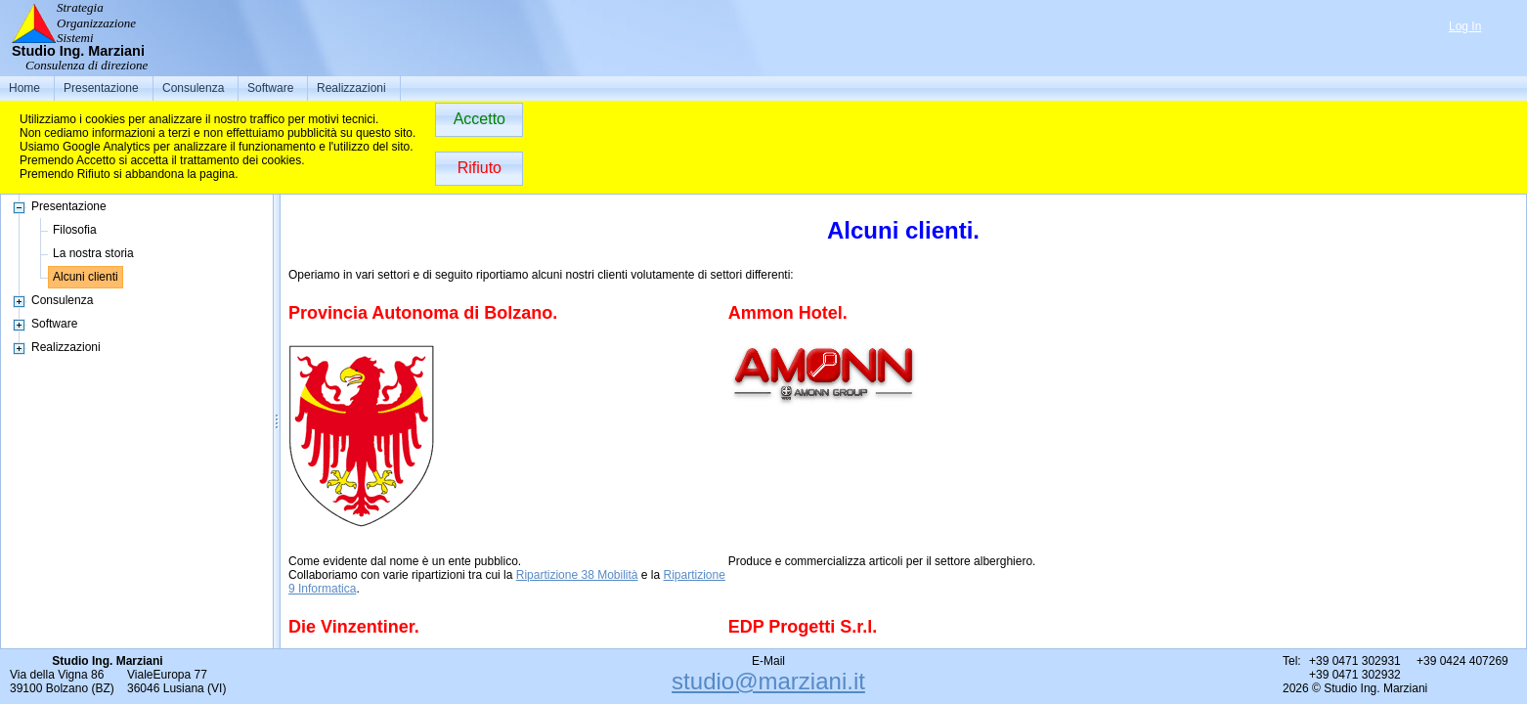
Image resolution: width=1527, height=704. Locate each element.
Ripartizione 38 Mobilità (577, 575)
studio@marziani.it (768, 681)
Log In (1465, 26)
